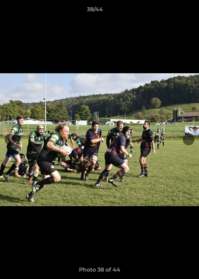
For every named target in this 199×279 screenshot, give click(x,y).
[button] (171, 11)
